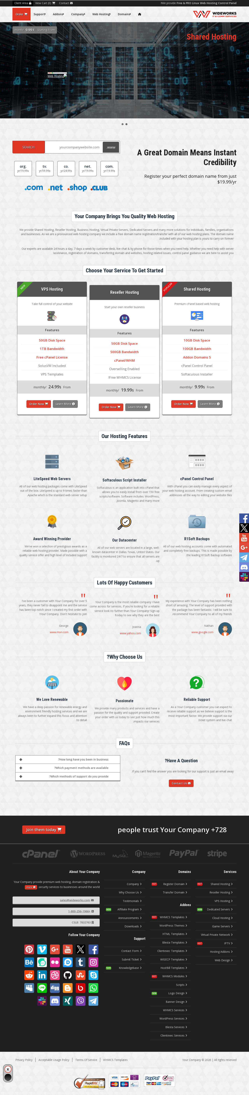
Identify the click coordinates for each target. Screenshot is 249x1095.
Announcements (130, 918)
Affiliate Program (129, 909)
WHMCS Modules (174, 976)
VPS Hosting (224, 901)
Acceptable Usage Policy (54, 1060)
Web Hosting (101, 14)
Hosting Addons (221, 951)
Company (77, 14)
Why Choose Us (130, 892)
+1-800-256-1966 (81, 911)
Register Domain (175, 884)
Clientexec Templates (172, 951)
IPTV (228, 943)
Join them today (43, 829)
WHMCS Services (175, 1010)
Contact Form (131, 951)
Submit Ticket (132, 959)
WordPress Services (173, 1018)
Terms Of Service (86, 1060)
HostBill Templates (173, 968)
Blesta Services (176, 1027)
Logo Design (177, 993)
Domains (124, 14)
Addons (58, 14)
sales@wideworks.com (77, 900)
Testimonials (132, 901)
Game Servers (222, 926)
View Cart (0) (45, 3)
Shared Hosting (222, 884)
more (30, 887)
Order (21, 14)
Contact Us (181, 783)
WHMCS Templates (173, 917)
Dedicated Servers (220, 909)
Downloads (133, 926)
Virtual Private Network (217, 935)
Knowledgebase (130, 968)
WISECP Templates (173, 959)
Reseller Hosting (221, 892)
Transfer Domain (175, 892)
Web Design (224, 960)
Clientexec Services (173, 1035)
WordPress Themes (173, 925)
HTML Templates (174, 934)
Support (39, 14)
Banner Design (176, 1002)
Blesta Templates (174, 942)
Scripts (181, 985)
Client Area (22, 3)
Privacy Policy (23, 1060)
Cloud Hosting (222, 918)
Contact (66, 3)
